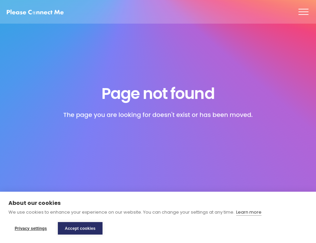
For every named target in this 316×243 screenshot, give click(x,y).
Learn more (249, 212)
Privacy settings (31, 228)
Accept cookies (80, 228)
